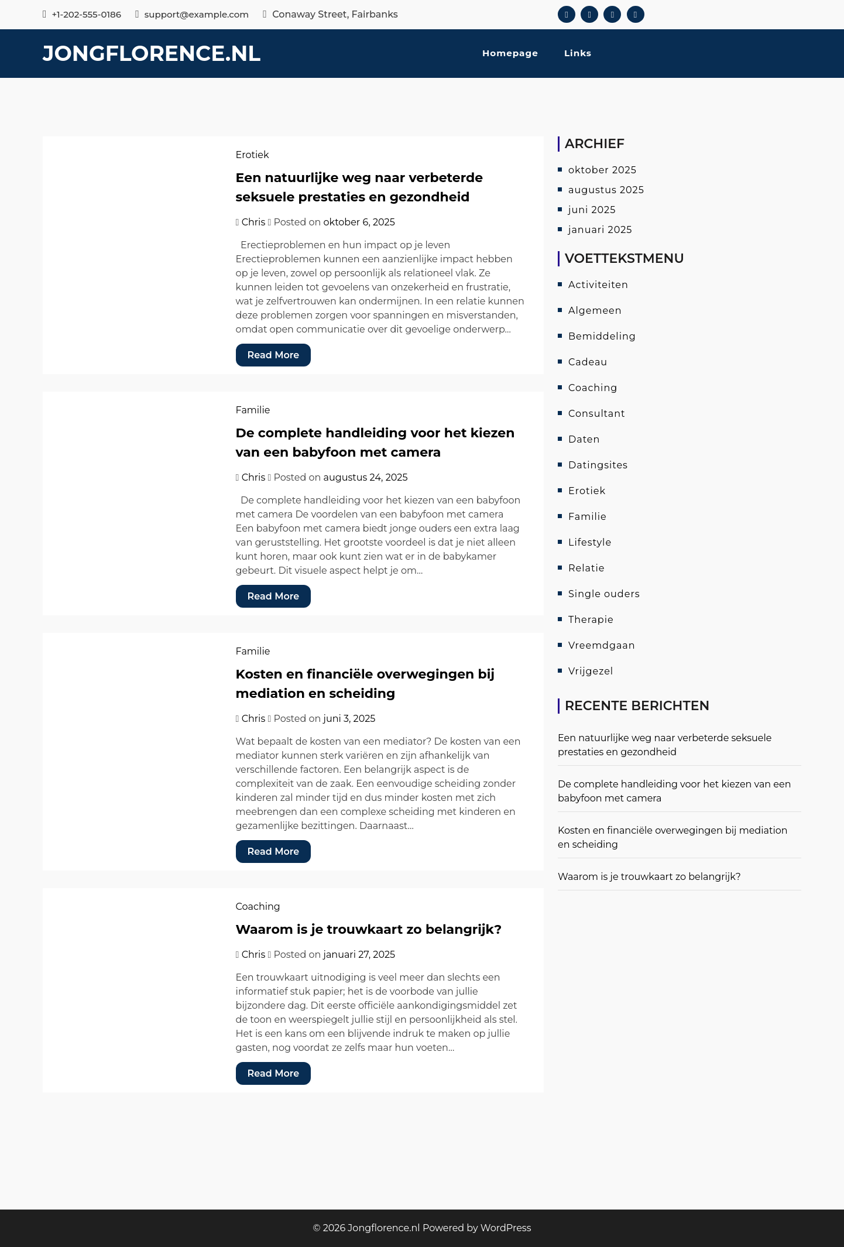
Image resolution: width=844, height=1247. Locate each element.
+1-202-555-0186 (82, 14)
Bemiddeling (602, 336)
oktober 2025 (602, 170)
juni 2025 (592, 209)
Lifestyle (590, 542)
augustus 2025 (606, 190)
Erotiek (252, 154)
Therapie (591, 619)
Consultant (596, 413)
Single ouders (604, 593)
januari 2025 (600, 229)
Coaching (258, 906)
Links (578, 53)
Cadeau (588, 362)
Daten (584, 439)
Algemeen (595, 310)
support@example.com (192, 14)
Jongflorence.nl (151, 53)
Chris (254, 222)
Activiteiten (598, 284)
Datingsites (598, 465)
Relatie (586, 568)
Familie (253, 410)
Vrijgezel (590, 671)
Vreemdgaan (602, 645)
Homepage (510, 53)
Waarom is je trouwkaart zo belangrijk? (369, 929)
